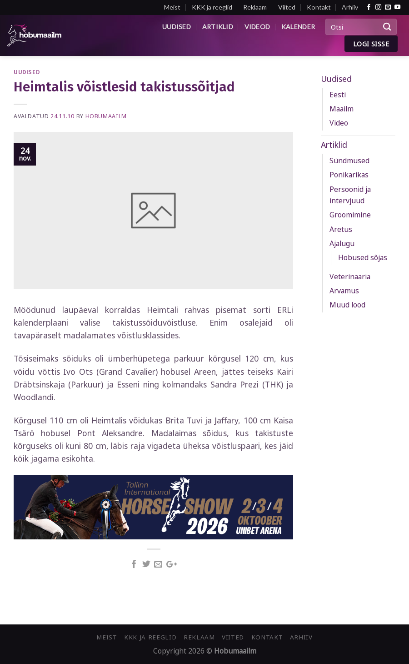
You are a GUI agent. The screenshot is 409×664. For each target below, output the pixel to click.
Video (338, 123)
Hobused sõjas (362, 257)
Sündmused (349, 161)
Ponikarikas (349, 175)
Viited (286, 7)
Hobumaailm (106, 116)
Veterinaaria (349, 277)
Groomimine (350, 215)
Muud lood (347, 305)
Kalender (298, 26)
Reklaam (255, 7)
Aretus (340, 229)
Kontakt (319, 7)
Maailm (341, 109)
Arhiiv (350, 7)
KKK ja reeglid (212, 7)
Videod (257, 26)
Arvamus (344, 291)
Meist (172, 7)
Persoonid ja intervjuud (350, 195)
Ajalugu (341, 243)
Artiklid (217, 26)
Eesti (337, 95)
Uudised (176, 26)
